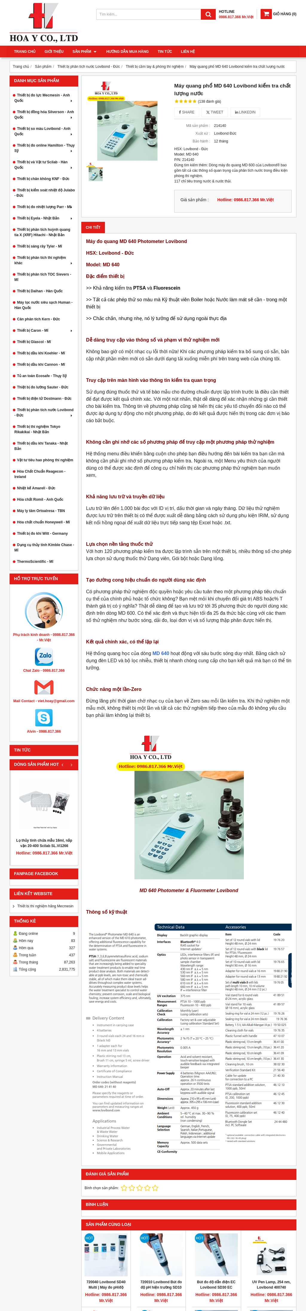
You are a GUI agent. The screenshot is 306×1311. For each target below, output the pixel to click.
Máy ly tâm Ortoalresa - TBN (41, 511)
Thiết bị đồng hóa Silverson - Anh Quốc (44, 114)
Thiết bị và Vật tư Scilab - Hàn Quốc (44, 165)
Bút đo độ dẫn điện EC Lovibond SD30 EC (216, 1285)
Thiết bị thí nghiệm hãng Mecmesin (45, 906)
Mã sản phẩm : (198, 126)
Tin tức (164, 52)
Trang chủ (25, 52)
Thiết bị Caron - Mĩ (45, 330)
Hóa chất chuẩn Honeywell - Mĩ (43, 522)
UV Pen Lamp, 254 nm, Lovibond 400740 (271, 1285)
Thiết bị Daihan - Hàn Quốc (40, 291)
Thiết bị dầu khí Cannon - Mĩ (41, 364)
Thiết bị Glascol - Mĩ (34, 342)
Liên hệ (187, 52)
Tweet (214, 112)
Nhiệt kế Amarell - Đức (36, 488)
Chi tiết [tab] (93, 227)
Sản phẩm (85, 52)
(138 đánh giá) (209, 101)
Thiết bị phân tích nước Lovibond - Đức (44, 412)
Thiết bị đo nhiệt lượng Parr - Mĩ (45, 207)
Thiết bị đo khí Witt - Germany (42, 533)
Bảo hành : (201, 141)
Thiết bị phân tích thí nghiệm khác (44, 260)
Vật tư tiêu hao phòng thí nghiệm (45, 460)
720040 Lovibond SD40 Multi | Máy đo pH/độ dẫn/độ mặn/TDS (106, 1287)
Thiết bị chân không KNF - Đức (43, 179)
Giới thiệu (54, 52)
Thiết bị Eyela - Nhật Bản (45, 218)
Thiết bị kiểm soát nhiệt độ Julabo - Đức (44, 193)
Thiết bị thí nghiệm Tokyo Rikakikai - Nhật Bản (37, 429)
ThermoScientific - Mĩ (35, 562)
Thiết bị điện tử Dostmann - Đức (44, 398)
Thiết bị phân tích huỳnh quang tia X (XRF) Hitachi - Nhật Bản (42, 232)
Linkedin (245, 112)
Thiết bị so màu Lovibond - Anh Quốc (44, 131)
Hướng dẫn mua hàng (126, 52)
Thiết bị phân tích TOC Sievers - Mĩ (42, 277)
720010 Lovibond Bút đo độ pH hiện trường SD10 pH (161, 1287)
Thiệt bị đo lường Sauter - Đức (42, 387)
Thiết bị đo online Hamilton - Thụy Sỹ (44, 148)
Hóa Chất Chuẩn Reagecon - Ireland (39, 474)
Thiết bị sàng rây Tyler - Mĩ (39, 246)
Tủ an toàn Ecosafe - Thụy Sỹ (42, 376)
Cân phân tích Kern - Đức (38, 319)
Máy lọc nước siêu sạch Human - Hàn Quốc (43, 305)
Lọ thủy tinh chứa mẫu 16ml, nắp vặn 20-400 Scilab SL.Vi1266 (44, 843)
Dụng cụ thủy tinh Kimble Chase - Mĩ (44, 547)
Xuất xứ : (202, 133)
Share (187, 112)
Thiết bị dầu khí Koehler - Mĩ (41, 353)
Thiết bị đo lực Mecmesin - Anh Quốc (44, 98)
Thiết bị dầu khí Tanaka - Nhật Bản (41, 446)
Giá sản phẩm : (194, 200)
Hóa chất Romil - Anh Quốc (40, 499)
